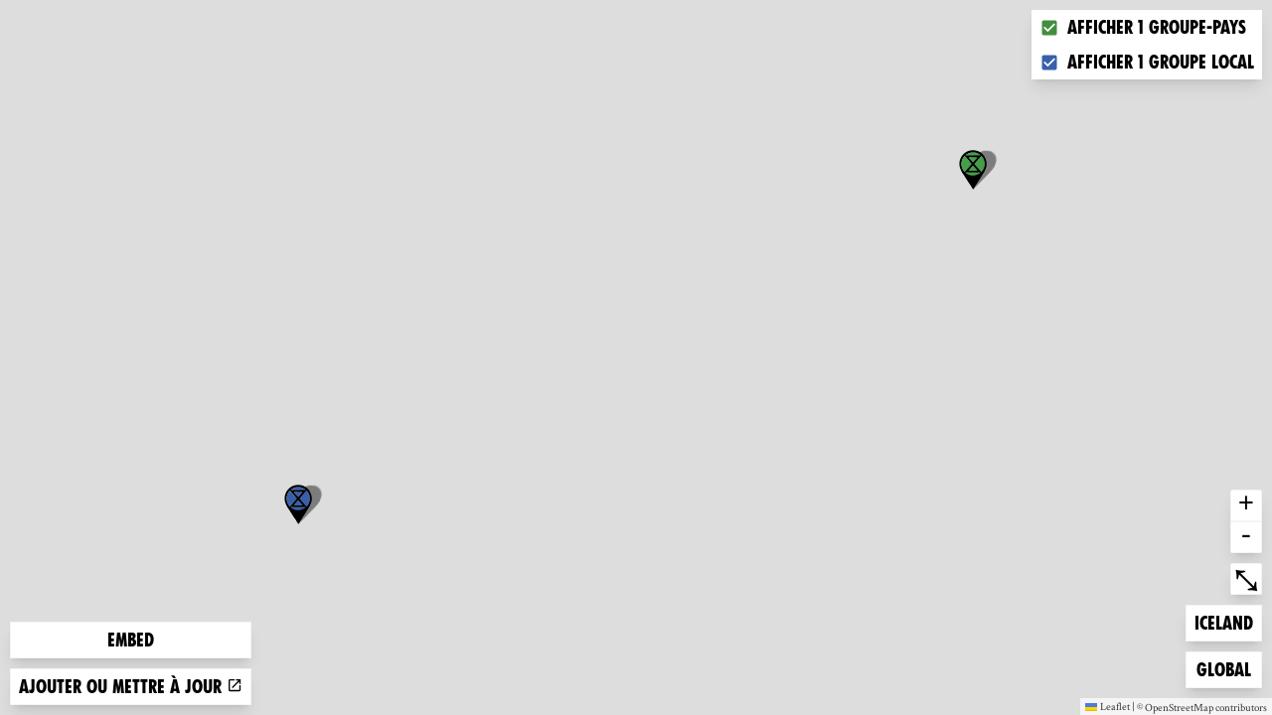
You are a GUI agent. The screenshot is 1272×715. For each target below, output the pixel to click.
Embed (130, 640)
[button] (298, 504)
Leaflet (1107, 706)
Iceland (1226, 621)
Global (1228, 667)
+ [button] (1246, 505)
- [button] (1246, 537)
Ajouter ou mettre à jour (130, 686)
